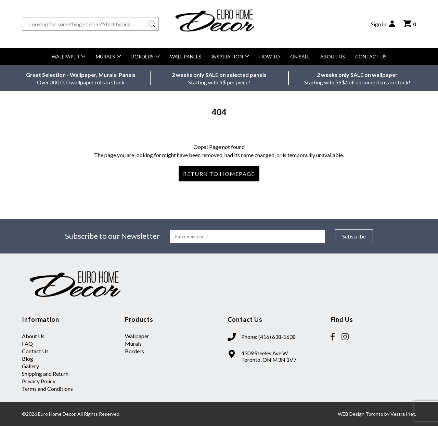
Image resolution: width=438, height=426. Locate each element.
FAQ (27, 343)
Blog (27, 358)
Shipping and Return (45, 373)
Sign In (383, 24)
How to (269, 56)
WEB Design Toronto (360, 414)
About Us (332, 56)
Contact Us (371, 56)
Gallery (30, 366)
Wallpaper (69, 56)
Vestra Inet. (403, 414)
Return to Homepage (219, 173)
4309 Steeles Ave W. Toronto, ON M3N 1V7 (268, 356)
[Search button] (152, 24)
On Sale (300, 56)
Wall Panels (185, 56)
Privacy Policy (38, 381)
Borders (145, 56)
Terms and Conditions (47, 388)
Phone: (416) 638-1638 (268, 336)
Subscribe (354, 236)
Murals (108, 56)
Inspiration (230, 56)
